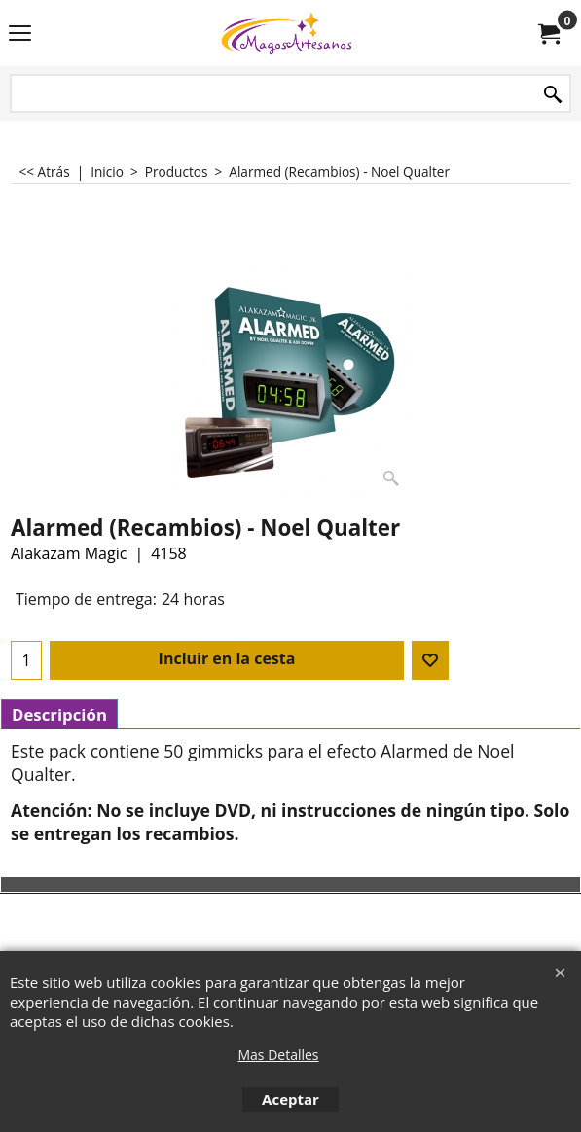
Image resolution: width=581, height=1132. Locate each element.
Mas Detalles (277, 1054)
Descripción (59, 714)
